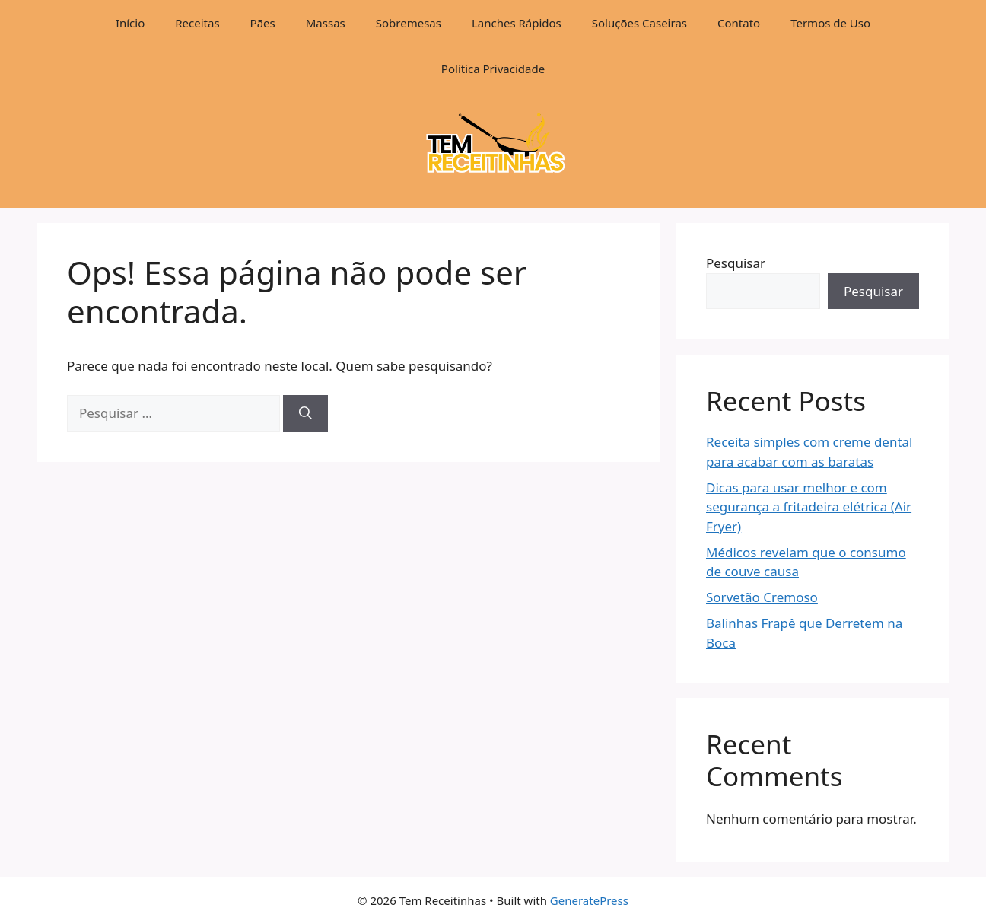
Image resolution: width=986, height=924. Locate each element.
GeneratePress (589, 900)
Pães (262, 22)
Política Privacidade (493, 68)
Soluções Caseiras (639, 22)
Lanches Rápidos (516, 22)
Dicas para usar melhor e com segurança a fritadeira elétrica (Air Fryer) (808, 507)
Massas (325, 22)
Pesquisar (735, 263)
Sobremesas (408, 22)
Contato (738, 22)
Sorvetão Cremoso (762, 597)
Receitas (197, 22)
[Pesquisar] (305, 413)
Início (130, 22)
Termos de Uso (830, 22)
